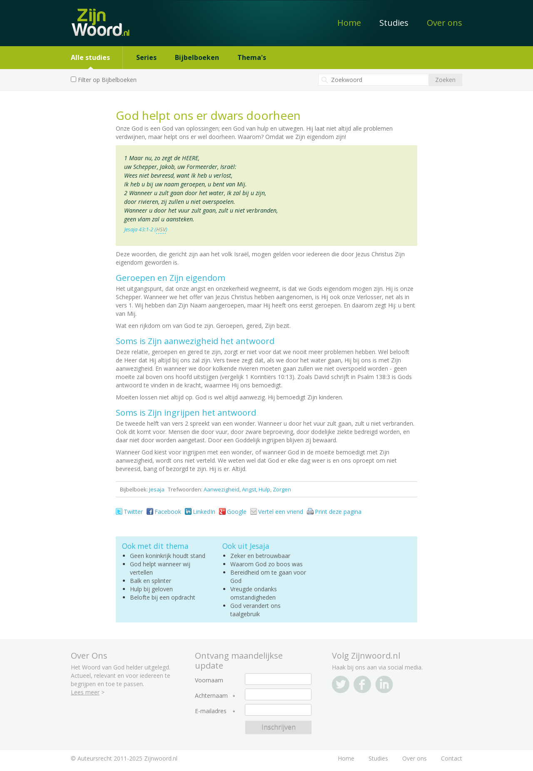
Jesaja (156, 489)
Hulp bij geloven (151, 589)
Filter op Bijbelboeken (107, 80)
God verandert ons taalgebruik (255, 610)
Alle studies (90, 57)
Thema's (251, 57)
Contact (451, 758)
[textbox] (373, 80)
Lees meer (85, 692)
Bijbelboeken (197, 57)
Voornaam (209, 680)
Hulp (264, 489)
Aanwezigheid (221, 489)
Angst (249, 489)
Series (146, 57)
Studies (393, 22)
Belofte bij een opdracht (162, 597)
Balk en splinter (150, 581)
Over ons (444, 22)
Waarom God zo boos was (266, 564)
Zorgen (282, 489)
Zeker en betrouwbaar (260, 556)
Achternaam (211, 695)
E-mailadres (211, 711)
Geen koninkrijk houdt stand (167, 556)
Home (349, 22)
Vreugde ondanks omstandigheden (253, 593)
